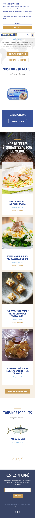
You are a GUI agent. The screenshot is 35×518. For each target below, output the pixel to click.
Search (27, 35)
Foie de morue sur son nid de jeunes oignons (17, 257)
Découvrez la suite (17, 121)
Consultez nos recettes (17, 60)
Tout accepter (17, 27)
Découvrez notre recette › (17, 210)
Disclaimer (17, 507)
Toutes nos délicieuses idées (17, 391)
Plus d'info (17, 23)
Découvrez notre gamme (17, 54)
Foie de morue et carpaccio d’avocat (17, 202)
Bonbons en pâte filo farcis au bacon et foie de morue (17, 371)
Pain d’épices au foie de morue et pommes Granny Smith (18, 314)
